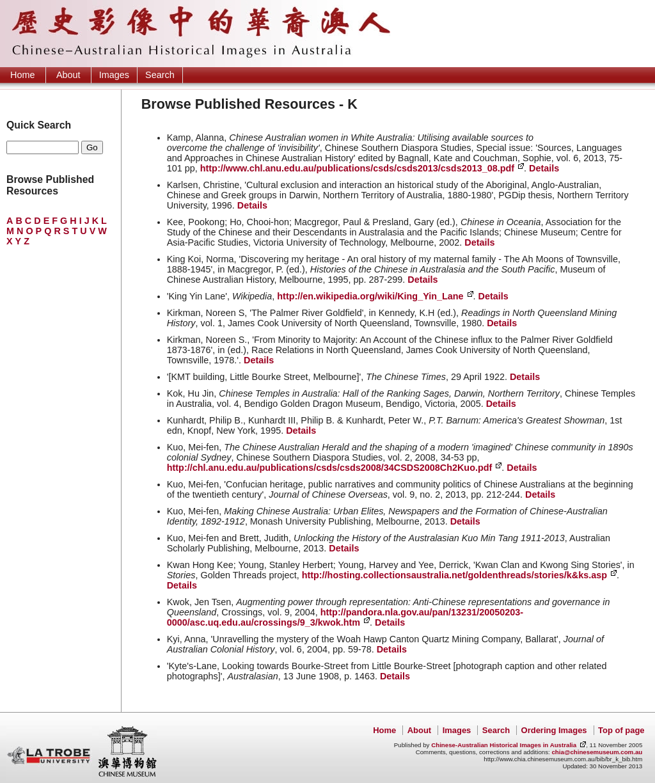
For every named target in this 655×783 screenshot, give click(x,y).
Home (22, 75)
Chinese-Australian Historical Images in (503, 744)
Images (114, 75)
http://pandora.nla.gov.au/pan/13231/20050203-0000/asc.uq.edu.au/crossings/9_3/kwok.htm (345, 617)
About (68, 75)
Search (160, 75)
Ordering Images (554, 730)
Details (544, 168)
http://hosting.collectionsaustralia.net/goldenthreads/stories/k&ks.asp (454, 575)
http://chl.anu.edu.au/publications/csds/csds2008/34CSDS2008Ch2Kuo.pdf (330, 468)
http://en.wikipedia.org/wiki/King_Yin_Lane (370, 296)
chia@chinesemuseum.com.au (596, 751)
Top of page (621, 730)
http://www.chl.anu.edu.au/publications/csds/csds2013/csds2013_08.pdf (357, 168)
